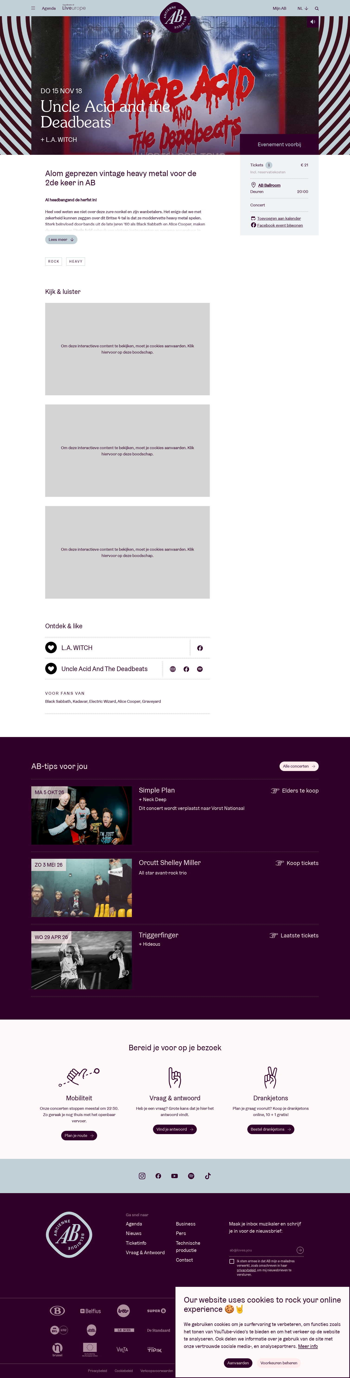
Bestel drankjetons (271, 1129)
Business (186, 1224)
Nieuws (134, 1233)
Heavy (76, 261)
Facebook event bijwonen (276, 225)
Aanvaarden (238, 1363)
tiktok (208, 1176)
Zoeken (317, 8)
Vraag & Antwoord (145, 1252)
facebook (158, 1176)
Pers (181, 1233)
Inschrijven (300, 1250)
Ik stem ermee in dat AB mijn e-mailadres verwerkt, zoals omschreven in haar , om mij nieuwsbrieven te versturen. (266, 1268)
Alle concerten (299, 766)
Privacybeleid (97, 1371)
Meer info (308, 1346)
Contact (184, 1260)
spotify (191, 1176)
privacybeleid (246, 1270)
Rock (54, 261)
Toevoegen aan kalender (275, 218)
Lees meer (61, 239)
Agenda (49, 8)
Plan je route (79, 1135)
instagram (142, 1176)
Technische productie (188, 1247)
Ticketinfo (136, 1243)
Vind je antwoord (174, 1129)
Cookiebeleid (124, 1371)
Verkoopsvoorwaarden (156, 1371)
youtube (174, 1176)
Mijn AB (279, 8)
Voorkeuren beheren (279, 1363)
